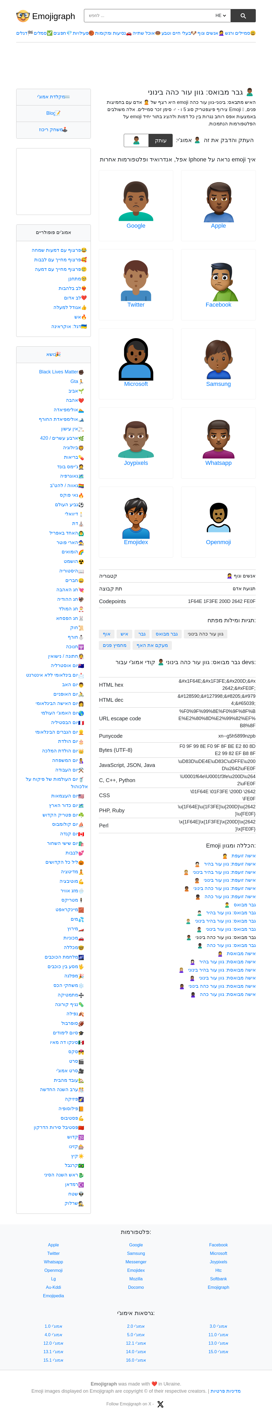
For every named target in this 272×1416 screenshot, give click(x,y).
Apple (218, 225)
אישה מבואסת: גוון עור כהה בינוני (217, 986)
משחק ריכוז (53, 129)
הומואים (73, 551)
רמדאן (74, 1184)
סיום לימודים (68, 1032)
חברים (74, 580)
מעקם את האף (152, 645)
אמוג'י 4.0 (53, 1335)
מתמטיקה (71, 995)
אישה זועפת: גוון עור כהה (225, 896)
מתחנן (78, 278)
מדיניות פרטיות (226, 1391)
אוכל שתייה (147, 33)
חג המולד (71, 608)
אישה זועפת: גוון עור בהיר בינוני (219, 872)
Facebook (218, 304)
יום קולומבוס (68, 824)
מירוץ (75, 928)
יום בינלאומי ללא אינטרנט (55, 675)
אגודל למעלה (70, 307)
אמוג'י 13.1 (54, 1351)
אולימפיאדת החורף (61, 419)
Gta (77, 381)
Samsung (218, 384)
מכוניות (73, 938)
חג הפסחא (70, 618)
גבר (142, 634)
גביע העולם (69, 504)
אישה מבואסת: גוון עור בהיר (223, 961)
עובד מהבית (69, 1080)
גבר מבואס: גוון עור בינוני (226, 929)
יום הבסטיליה (67, 722)
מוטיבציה (72, 881)
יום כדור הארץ (66, 805)
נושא (53, 354)
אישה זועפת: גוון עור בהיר (225, 864)
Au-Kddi (53, 1287)
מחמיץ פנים (114, 645)
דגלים (24, 33)
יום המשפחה (68, 760)
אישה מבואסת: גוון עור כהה (223, 994)
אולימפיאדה (69, 409)
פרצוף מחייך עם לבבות (61, 259)
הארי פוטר (70, 542)
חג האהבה (70, 589)
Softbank (218, 1279)
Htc (218, 1270)
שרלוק (74, 1203)
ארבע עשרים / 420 (62, 438)
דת (78, 523)
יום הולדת (71, 741)
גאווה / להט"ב (67, 485)
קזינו (76, 1146)
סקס (76, 1051)
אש (81, 317)
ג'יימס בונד (70, 466)
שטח (76, 1194)
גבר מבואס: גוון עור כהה (226, 945)
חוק (77, 627)
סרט (76, 1061)
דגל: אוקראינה (69, 326)
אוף (106, 634)
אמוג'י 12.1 (136, 1343)
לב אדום (76, 298)
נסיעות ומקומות (113, 33)
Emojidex (136, 542)
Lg (53, 1279)
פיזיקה (74, 1099)
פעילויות (83, 33)
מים (77, 919)
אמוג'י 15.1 (54, 1360)
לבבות (75, 852)
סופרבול (72, 1023)
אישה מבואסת (236, 953)
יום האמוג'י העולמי (62, 713)
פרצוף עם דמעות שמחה (60, 250)
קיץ (77, 1156)
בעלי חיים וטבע (179, 33)
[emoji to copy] (136, 140)
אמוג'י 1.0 (53, 1326)
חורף (76, 637)
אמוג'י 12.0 (54, 1343)
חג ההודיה (70, 599)
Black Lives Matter (61, 371)
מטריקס (72, 900)
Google (136, 225)
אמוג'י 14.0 (136, 1351)
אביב (76, 391)
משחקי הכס (68, 985)
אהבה (75, 400)
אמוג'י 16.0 (136, 1360)
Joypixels (136, 463)
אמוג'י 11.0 (219, 1335)
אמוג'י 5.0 (136, 1335)
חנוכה (75, 646)
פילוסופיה (71, 1108)
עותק (161, 138)
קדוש (75, 1137)
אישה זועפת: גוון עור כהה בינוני (220, 888)
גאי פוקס (72, 495)
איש (124, 634)
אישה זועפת (239, 855)
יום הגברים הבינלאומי (59, 732)
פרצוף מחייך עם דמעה (61, 269)
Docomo (136, 1287)
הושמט (74, 561)
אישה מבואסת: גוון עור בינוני (222, 978)
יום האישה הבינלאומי (60, 703)
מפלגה (74, 975)
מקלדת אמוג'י (53, 96)
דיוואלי (74, 514)
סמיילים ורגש (240, 33)
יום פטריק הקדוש (63, 815)
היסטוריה (71, 571)
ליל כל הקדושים (64, 862)
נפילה (75, 1013)
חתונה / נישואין (66, 656)
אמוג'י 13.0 (219, 1343)
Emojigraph (53, 16)
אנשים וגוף (210, 33)
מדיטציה (72, 871)
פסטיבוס (72, 1118)
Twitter (136, 304)
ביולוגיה (73, 447)
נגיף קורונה (69, 1004)
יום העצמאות (67, 796)
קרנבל (74, 1165)
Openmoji (218, 542)
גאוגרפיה (72, 476)
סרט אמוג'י (70, 1070)
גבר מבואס (167, 634)
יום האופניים (68, 694)
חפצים (62, 33)
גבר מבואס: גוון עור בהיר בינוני (220, 921)
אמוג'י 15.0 (219, 1351)
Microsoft (136, 384)
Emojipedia (53, 1296)
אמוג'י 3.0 (218, 1326)
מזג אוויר (72, 890)
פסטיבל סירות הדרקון (59, 1127)
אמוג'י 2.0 (136, 1326)
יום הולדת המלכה (63, 750)
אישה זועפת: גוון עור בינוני (225, 880)
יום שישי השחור (65, 843)
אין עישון (72, 428)
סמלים (43, 33)
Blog (53, 113)
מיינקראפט (70, 909)
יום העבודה (69, 770)
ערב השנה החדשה (62, 1089)
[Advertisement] (136, 65)
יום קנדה (72, 833)
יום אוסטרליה (67, 665)
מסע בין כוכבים (66, 966)
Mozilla (136, 1279)
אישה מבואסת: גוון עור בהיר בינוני (217, 970)
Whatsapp (218, 463)
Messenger (135, 1262)
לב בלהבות (73, 288)
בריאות (74, 457)
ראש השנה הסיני (64, 1174)
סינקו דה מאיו (67, 1042)
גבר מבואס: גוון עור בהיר (226, 912)
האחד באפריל (66, 533)
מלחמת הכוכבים (64, 957)
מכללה (74, 947)
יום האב (73, 684)
